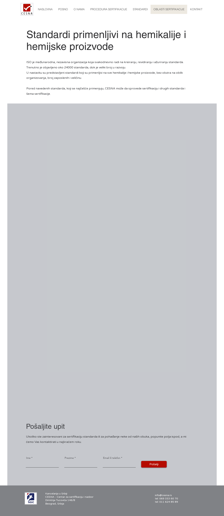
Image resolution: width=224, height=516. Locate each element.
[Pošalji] (154, 464)
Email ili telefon (111, 458)
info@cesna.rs (163, 495)
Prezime (69, 458)
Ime (28, 458)
